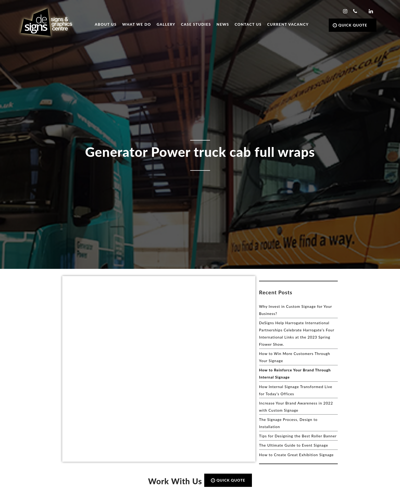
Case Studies (196, 24)
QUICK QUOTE (350, 25)
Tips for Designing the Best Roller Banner (298, 436)
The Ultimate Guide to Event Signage (293, 445)
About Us (106, 24)
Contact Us (248, 24)
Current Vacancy (288, 24)
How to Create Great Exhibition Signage (296, 454)
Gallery (166, 24)
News (222, 24)
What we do (136, 24)
